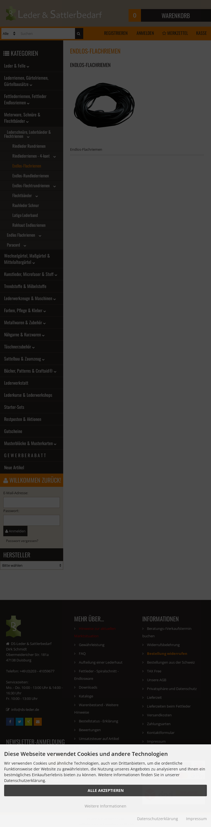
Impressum (196, 818)
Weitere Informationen (105, 806)
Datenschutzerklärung (157, 818)
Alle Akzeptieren (106, 790)
